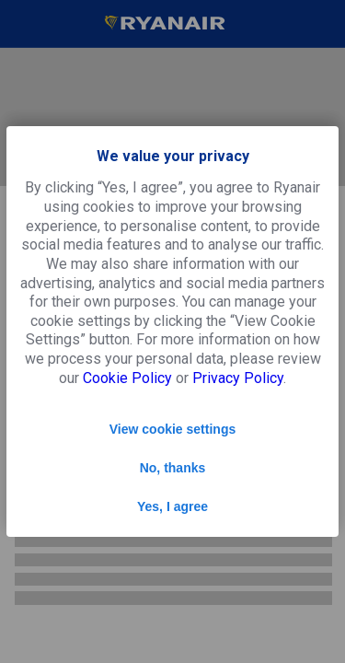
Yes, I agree (172, 506)
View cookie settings (172, 429)
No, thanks (173, 467)
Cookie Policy (127, 378)
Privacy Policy (237, 378)
